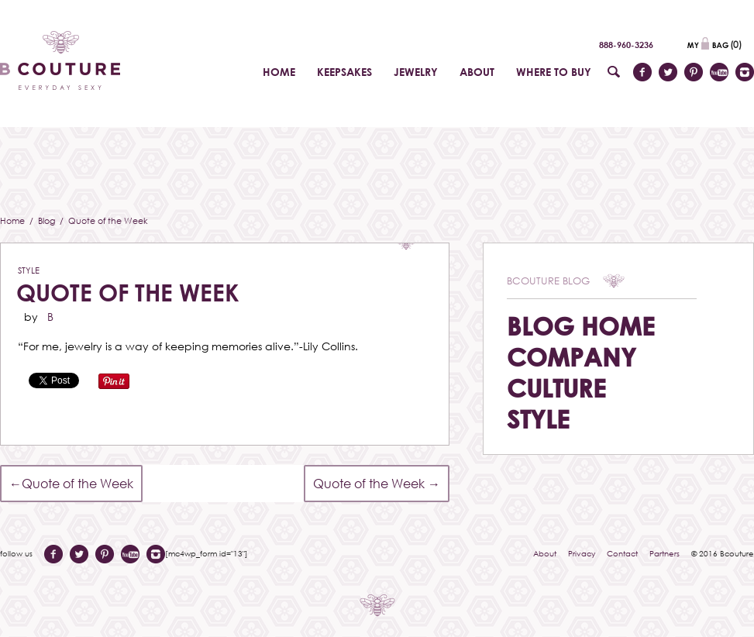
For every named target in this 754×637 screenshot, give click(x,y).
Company (571, 357)
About (544, 553)
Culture (556, 388)
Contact (622, 553)
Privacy (581, 553)
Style (29, 270)
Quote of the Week (127, 292)
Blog (47, 220)
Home (13, 220)
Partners (664, 553)
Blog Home (581, 326)
